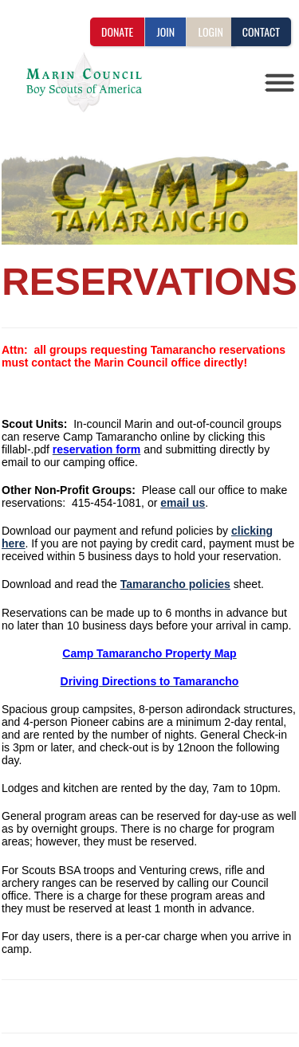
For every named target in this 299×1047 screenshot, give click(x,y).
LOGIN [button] (210, 31)
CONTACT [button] (261, 31)
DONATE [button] (117, 31)
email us (182, 502)
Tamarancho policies (175, 584)
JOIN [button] (165, 31)
